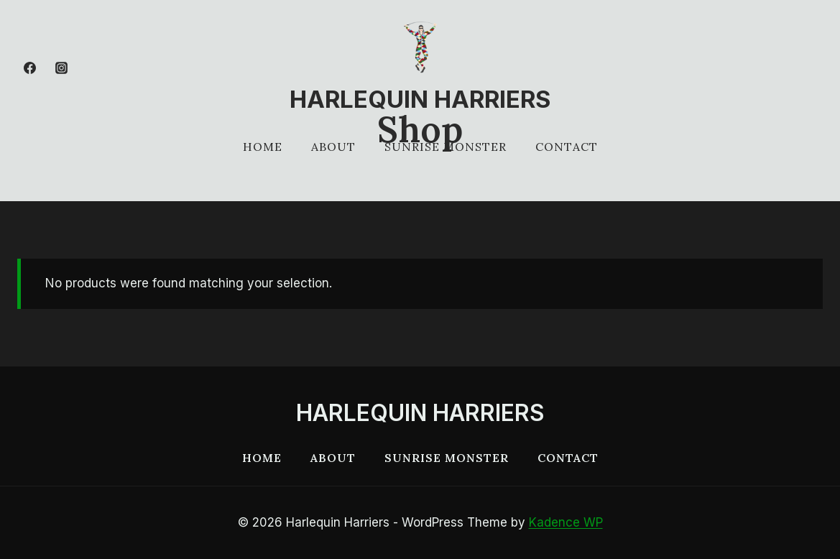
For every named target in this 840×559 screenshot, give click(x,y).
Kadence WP (566, 522)
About (333, 146)
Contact (566, 146)
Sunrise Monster (445, 146)
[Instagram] (61, 67)
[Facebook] (29, 67)
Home (262, 146)
